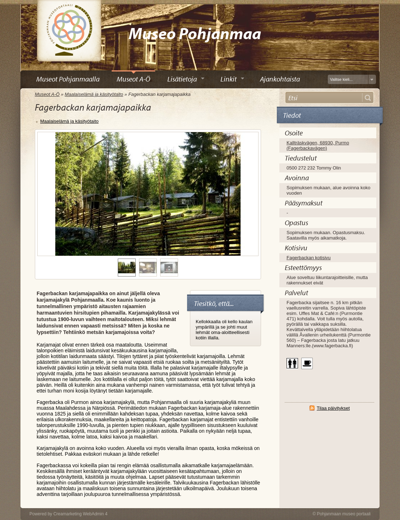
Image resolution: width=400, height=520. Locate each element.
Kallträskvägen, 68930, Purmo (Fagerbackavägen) (318, 145)
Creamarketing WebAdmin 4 (81, 513)
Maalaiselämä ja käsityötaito (94, 94)
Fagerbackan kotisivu (309, 257)
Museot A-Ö (47, 94)
